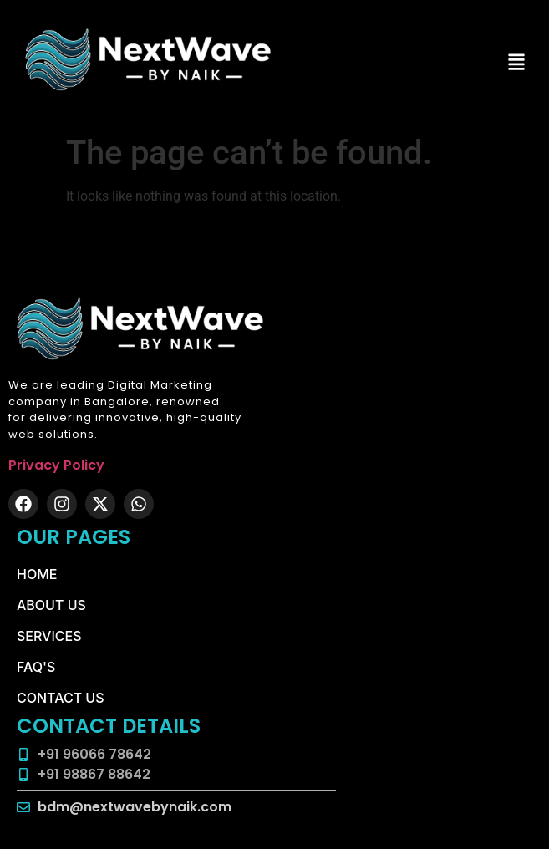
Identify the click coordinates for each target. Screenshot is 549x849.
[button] (516, 63)
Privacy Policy (56, 465)
